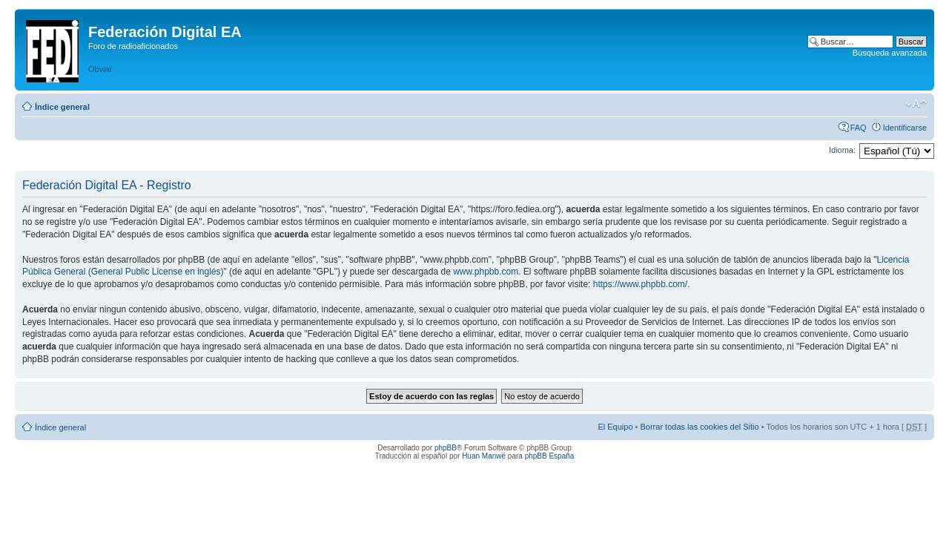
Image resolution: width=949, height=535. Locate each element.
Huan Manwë (484, 456)
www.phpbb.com (485, 271)
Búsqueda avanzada (890, 52)
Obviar (100, 69)
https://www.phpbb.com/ (640, 284)
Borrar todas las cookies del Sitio (699, 426)
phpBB (445, 448)
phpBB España (550, 456)
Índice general (62, 106)
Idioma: (842, 149)
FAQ (858, 127)
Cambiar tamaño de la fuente (916, 104)
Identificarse (905, 127)
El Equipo (615, 426)
